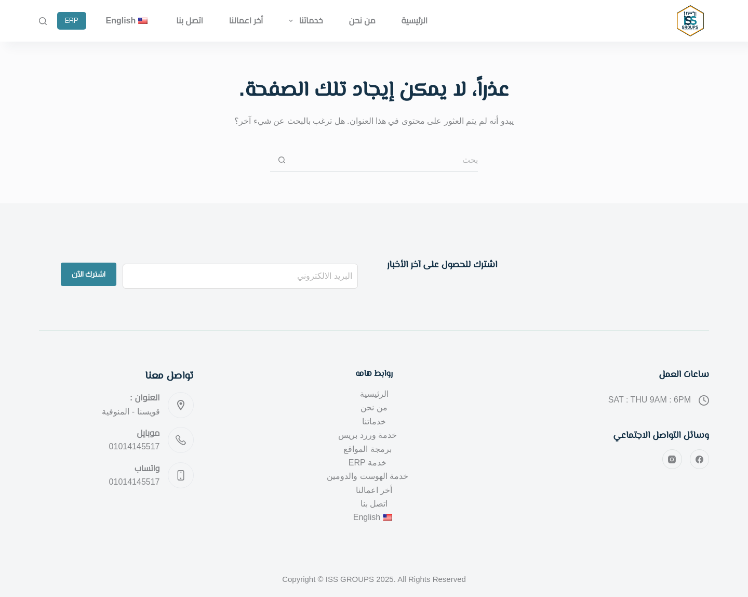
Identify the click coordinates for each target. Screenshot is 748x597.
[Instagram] (672, 459)
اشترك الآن (88, 274)
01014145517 (134, 446)
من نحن (362, 20)
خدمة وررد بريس (367, 435)
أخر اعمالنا (246, 20)
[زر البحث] (281, 160)
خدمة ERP (367, 462)
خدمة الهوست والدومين (367, 476)
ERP (71, 20)
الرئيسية (415, 20)
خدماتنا (304, 21)
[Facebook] (700, 459)
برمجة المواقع (367, 449)
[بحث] (43, 21)
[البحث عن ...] (385, 160)
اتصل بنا (189, 20)
